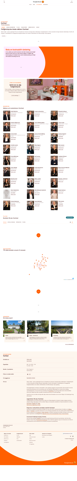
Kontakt (41, 37)
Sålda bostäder (28, 37)
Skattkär (32, 426)
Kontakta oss (6, 451)
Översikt (7, 37)
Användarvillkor (19, 456)
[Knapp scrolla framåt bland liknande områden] (73, 345)
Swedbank (51, 406)
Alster (43, 428)
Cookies (43, 452)
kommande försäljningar (42, 435)
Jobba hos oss (6, 454)
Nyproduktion (18, 238)
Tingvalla (33, 419)
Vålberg (69, 425)
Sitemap (72, 455)
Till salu (22, 37)
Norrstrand (29, 419)
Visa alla (4, 238)
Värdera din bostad (32, 452)
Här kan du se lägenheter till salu (33, 420)
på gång (38, 434)
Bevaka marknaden (32, 456)
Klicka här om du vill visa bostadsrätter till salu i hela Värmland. (55, 429)
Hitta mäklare (39, 4)
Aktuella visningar (11, 238)
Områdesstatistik (35, 37)
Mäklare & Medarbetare (14, 37)
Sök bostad (45, 4)
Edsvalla (46, 428)
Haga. (39, 419)
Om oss (18, 451)
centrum (39, 428)
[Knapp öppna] (24, 356)
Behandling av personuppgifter (47, 451)
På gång (23, 238)
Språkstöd (31, 458)
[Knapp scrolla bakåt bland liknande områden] (3, 345)
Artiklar (30, 454)
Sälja (30, 4)
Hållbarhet (18, 452)
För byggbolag (31, 459)
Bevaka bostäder (70, 233)
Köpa (34, 4)
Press (17, 454)
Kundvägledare (6, 458)
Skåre (28, 426)
